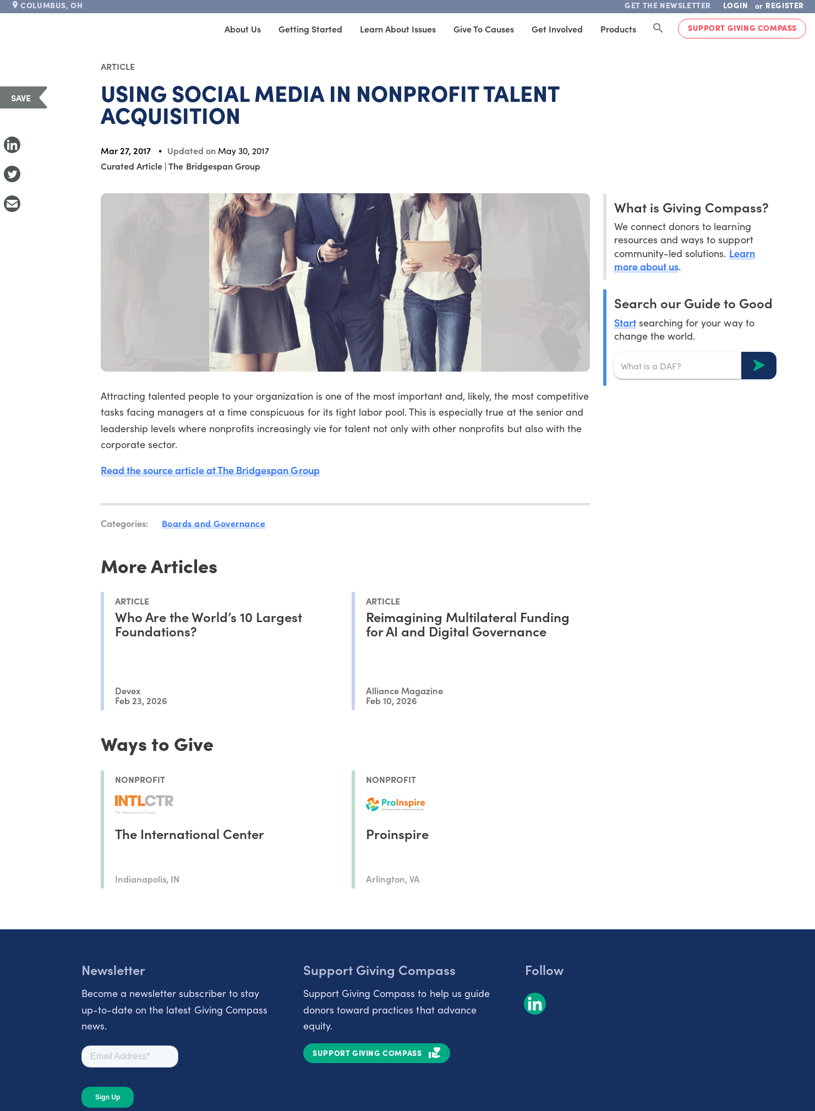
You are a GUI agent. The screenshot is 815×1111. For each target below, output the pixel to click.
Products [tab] (618, 29)
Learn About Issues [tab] (398, 29)
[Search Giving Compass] (658, 28)
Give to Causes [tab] (483, 29)
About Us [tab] (243, 29)
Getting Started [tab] (310, 29)
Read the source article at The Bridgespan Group (210, 470)
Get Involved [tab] (557, 29)
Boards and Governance (214, 523)
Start (625, 322)
